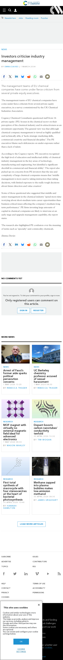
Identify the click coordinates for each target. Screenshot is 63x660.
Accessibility (39, 588)
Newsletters (10, 18)
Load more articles (31, 524)
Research (8, 422)
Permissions (38, 593)
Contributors (40, 562)
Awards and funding (47, 619)
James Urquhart (48, 500)
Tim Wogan (45, 440)
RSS (34, 566)
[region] (21, 630)
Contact (5, 588)
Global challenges (47, 623)
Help (3, 584)
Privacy (5, 593)
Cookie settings (21, 650)
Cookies (5, 597)
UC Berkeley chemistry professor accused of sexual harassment (45, 376)
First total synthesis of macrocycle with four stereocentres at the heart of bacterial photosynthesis (15, 491)
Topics (4, 566)
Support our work (47, 626)
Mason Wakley (16, 445)
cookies (48, 647)
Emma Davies (12, 67)
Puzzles (44, 18)
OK (21, 641)
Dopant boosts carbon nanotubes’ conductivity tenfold (45, 429)
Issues (35, 557)
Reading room (32, 18)
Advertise (6, 562)
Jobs (21, 18)
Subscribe (6, 557)
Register (38, 310)
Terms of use (39, 584)
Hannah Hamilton (10, 507)
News (4, 49)
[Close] (39, 605)
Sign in (23, 310)
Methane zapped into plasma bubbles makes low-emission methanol (44, 488)
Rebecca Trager (17, 388)
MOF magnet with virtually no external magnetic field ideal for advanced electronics (14, 432)
